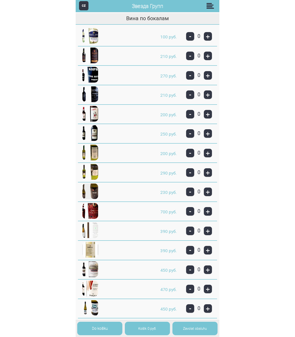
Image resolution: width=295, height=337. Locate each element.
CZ (84, 5)
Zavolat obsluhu (195, 328)
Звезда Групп (147, 6)
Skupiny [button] (211, 6)
